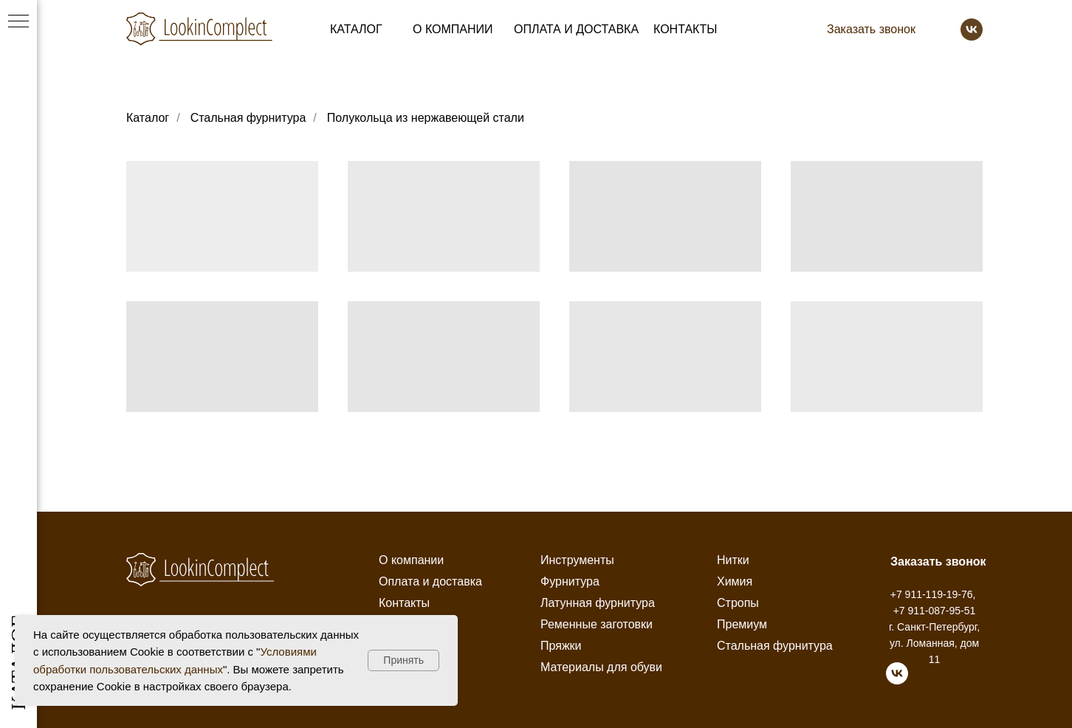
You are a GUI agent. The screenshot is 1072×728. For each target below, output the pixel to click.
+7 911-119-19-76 (931, 594)
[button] (871, 30)
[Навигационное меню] (18, 22)
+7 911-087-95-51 (934, 611)
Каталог (147, 117)
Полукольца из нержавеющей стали (425, 117)
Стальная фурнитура (248, 117)
